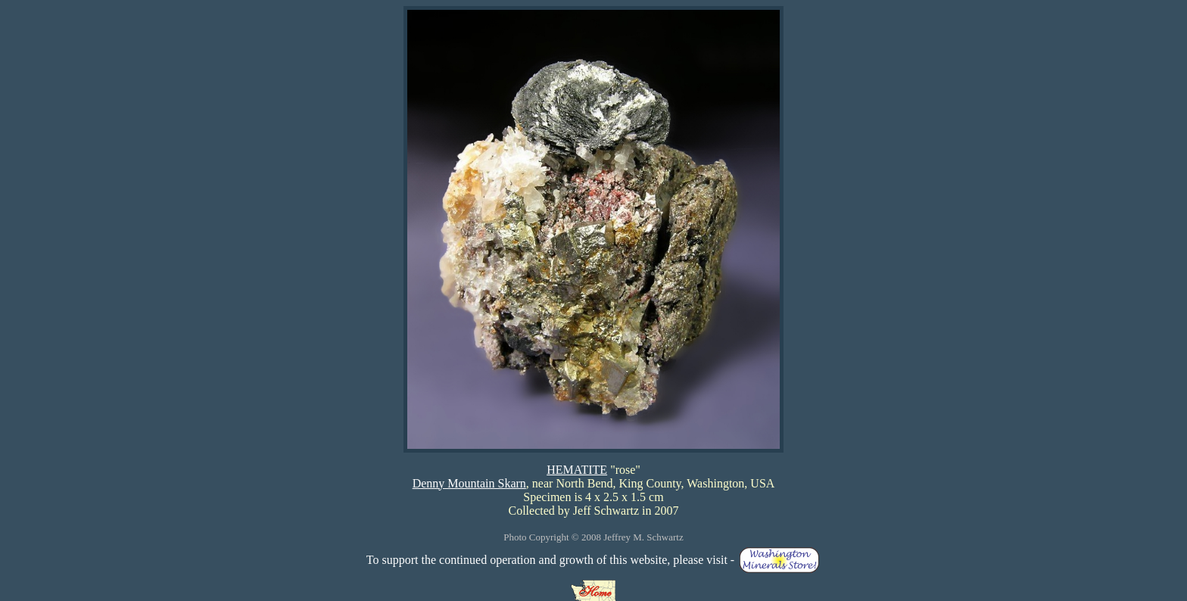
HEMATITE (577, 469)
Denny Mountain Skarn (469, 483)
